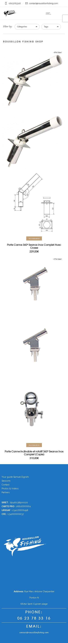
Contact (5, 484)
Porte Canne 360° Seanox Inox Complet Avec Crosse (34, 246)
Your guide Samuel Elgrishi (15, 477)
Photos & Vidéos (10, 488)
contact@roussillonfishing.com (34, 632)
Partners (6, 492)
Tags (46, 26)
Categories (22, 26)
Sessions (6, 481)
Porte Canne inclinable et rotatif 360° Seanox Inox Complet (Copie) (34, 452)
